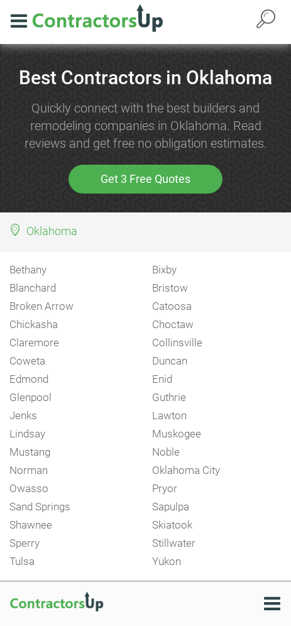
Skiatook (172, 525)
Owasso (28, 488)
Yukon (166, 561)
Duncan (169, 360)
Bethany (28, 269)
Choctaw (173, 324)
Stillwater (173, 543)
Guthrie (169, 397)
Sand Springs (39, 506)
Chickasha (33, 324)
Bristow (170, 288)
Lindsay (27, 433)
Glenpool (30, 397)
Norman (28, 470)
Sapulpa (170, 506)
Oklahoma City (186, 470)
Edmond (28, 379)
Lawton (169, 415)
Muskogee (176, 433)
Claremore (34, 342)
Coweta (27, 360)
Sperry (24, 543)
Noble (166, 452)
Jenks (23, 415)
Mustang (29, 452)
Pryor (164, 488)
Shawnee (30, 525)
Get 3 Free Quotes (145, 178)
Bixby (164, 269)
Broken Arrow (41, 306)
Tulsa (22, 561)
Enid (162, 379)
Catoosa (172, 306)
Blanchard (32, 288)
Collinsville (177, 342)
